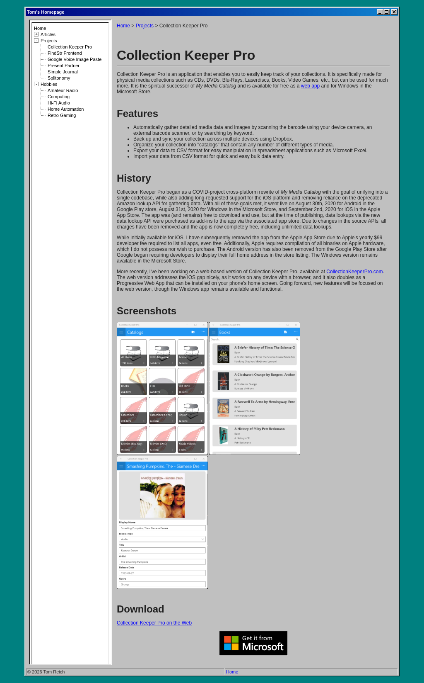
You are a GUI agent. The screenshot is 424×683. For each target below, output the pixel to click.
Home (40, 28)
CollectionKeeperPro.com (354, 272)
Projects (49, 40)
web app (310, 86)
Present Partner (64, 65)
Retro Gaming (62, 115)
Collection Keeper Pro (70, 46)
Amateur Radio (63, 90)
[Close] (394, 12)
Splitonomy (59, 77)
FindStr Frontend (65, 53)
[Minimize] (380, 12)
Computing (59, 96)
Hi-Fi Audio (59, 102)
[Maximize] (386, 12)
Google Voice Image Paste (74, 59)
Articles (48, 34)
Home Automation (66, 109)
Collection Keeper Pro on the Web (154, 623)
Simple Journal (63, 71)
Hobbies (49, 84)
